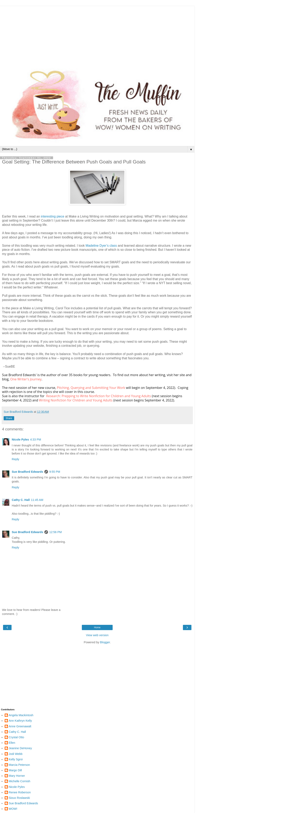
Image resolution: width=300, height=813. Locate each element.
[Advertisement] (97, 34)
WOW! (13, 808)
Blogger (105, 642)
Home (97, 627)
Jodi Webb (15, 753)
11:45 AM (37, 499)
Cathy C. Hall (21, 499)
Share (9, 418)
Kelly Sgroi (16, 759)
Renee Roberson (20, 792)
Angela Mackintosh (21, 715)
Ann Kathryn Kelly (20, 720)
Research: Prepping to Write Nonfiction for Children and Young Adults (98, 396)
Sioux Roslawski (19, 797)
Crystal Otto (16, 737)
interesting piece (52, 216)
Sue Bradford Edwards (27, 471)
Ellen (12, 742)
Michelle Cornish (19, 781)
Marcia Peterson (19, 764)
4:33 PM (35, 439)
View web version (97, 635)
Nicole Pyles (20, 439)
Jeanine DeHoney (20, 748)
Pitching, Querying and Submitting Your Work (91, 387)
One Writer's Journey (25, 379)
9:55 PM (54, 471)
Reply (15, 459)
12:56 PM (55, 532)
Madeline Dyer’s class (101, 245)
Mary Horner (17, 775)
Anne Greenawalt (20, 726)
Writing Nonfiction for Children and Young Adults (75, 400)
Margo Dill (15, 770)
